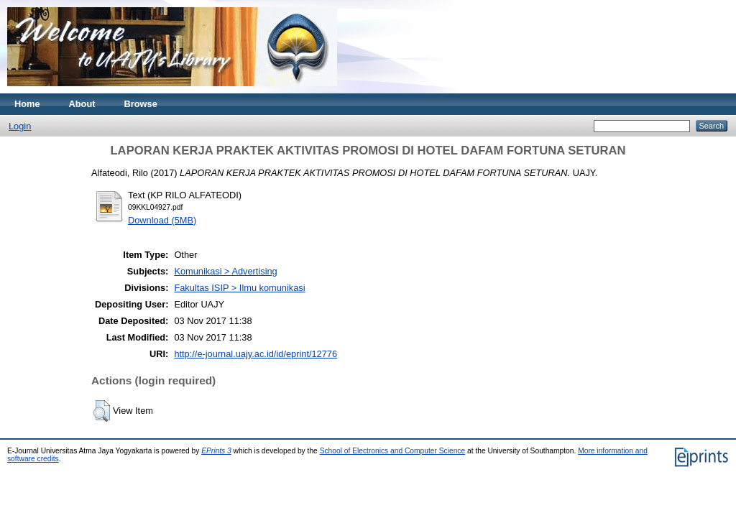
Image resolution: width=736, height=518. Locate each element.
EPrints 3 (216, 451)
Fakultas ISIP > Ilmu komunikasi (239, 287)
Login (20, 126)
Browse (140, 103)
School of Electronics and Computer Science (393, 451)
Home (27, 103)
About (82, 103)
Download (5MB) (162, 220)
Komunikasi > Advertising (225, 271)
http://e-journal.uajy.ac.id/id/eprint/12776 (255, 353)
